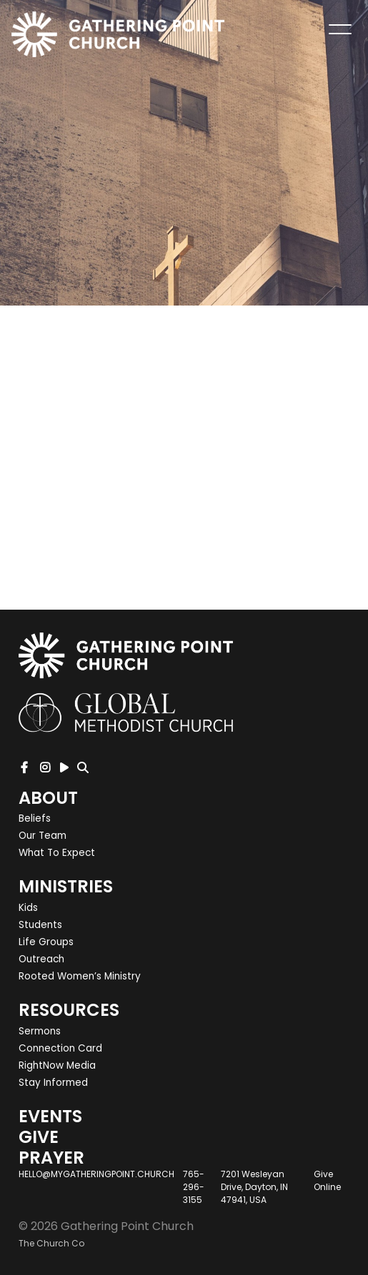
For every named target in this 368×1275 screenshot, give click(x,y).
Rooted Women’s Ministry (80, 976)
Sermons (40, 1031)
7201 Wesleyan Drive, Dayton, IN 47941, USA (254, 1187)
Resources (69, 1010)
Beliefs (35, 818)
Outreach (41, 959)
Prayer (51, 1157)
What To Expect (57, 853)
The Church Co (51, 1243)
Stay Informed (53, 1082)
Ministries (66, 886)
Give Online (327, 1180)
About (48, 798)
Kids (28, 907)
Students (40, 925)
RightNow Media (57, 1065)
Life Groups (46, 942)
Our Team (42, 835)
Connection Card (60, 1048)
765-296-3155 (193, 1187)
